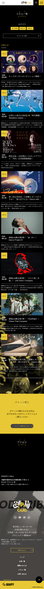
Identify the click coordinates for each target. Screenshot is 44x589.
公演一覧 (22, 561)
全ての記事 (14, 28)
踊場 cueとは (22, 550)
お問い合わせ (22, 574)
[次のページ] (26, 383)
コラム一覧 (22, 570)
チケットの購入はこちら (22, 426)
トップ (22, 557)
